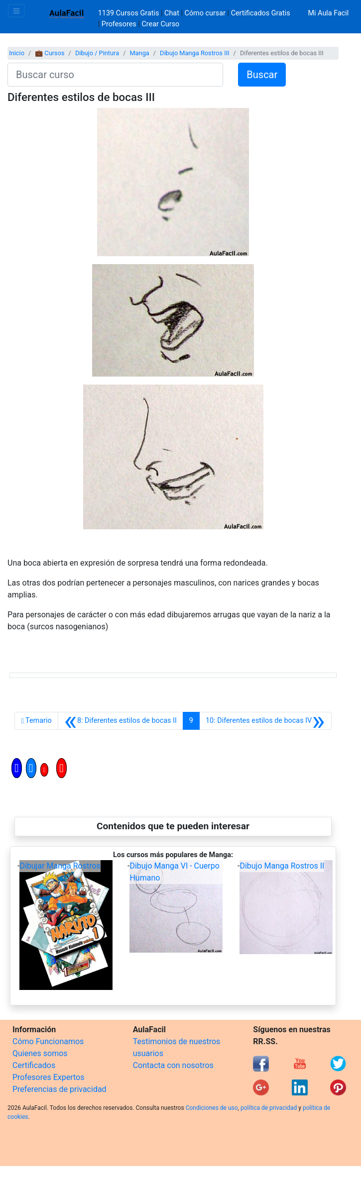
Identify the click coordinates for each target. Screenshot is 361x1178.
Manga (139, 53)
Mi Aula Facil (328, 13)
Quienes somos (40, 1053)
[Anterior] (120, 721)
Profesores (119, 24)
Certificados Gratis (260, 13)
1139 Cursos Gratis (129, 13)
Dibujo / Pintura (97, 53)
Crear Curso (160, 24)
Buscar (261, 75)
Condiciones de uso (212, 1107)
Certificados (33, 1065)
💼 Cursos (49, 53)
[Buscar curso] (115, 75)
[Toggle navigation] (16, 10)
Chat (171, 13)
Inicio (16, 53)
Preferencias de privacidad (59, 1089)
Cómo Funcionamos (48, 1041)
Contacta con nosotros (173, 1065)
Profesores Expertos (48, 1077)
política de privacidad (269, 1107)
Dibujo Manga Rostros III (195, 53)
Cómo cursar (205, 13)
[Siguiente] (265, 721)
